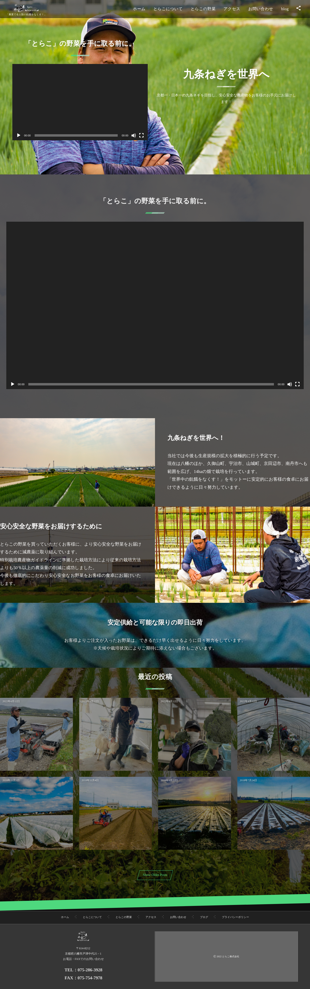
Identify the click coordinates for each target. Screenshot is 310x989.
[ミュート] (133, 135)
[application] (80, 102)
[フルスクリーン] (141, 135)
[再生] (18, 135)
